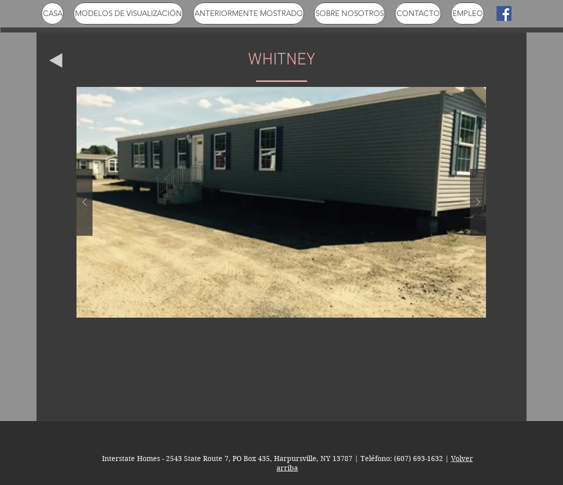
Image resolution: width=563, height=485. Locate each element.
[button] (281, 202)
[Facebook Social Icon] (504, 13)
